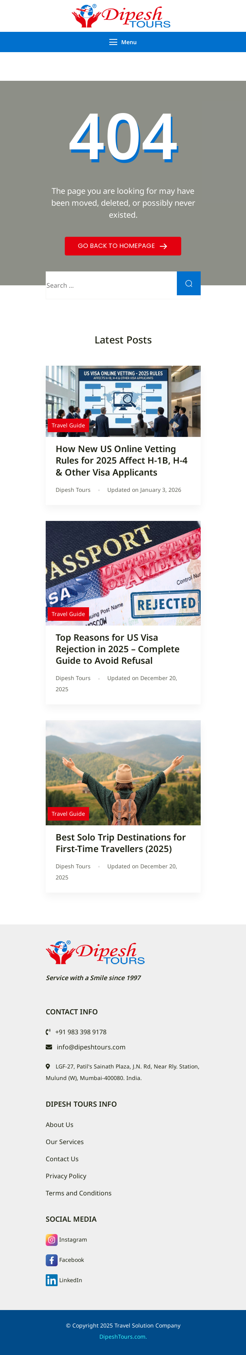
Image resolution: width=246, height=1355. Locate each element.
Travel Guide (68, 425)
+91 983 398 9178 (81, 1031)
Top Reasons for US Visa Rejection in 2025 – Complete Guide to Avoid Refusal (118, 649)
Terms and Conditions (79, 1193)
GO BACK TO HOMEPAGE (117, 245)
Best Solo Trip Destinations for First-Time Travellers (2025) (121, 843)
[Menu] (113, 42)
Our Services (65, 1141)
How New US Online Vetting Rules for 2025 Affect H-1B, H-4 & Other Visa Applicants (122, 460)
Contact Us (62, 1158)
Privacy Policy (66, 1176)
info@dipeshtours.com (91, 1047)
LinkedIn (70, 1280)
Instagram (73, 1239)
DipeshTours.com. (123, 1336)
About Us (60, 1124)
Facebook (71, 1259)
